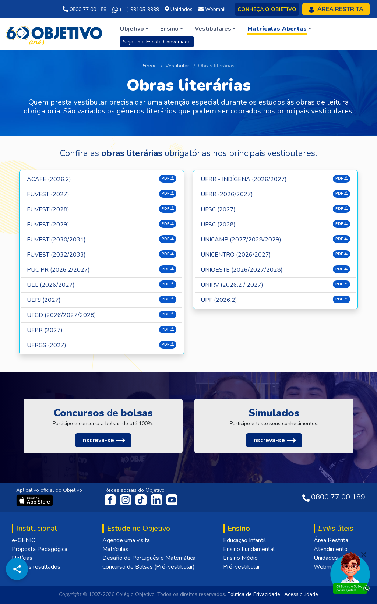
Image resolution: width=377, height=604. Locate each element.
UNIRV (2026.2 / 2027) (232, 285)
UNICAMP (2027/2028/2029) (241, 240)
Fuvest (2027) (48, 194)
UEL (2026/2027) (51, 285)
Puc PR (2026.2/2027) (58, 270)
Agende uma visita (126, 540)
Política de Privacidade (254, 594)
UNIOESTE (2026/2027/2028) (242, 270)
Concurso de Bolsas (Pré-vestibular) (148, 567)
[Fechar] (364, 555)
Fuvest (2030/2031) (56, 240)
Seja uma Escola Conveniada (157, 41)
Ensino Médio (240, 558)
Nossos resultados (36, 567)
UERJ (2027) (44, 300)
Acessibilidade (301, 594)
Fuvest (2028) (48, 209)
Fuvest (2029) (48, 224)
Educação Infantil (244, 540)
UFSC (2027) (218, 209)
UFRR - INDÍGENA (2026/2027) (244, 179)
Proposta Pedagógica (39, 549)
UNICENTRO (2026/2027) (236, 255)
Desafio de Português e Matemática (148, 558)
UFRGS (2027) (46, 345)
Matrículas (115, 549)
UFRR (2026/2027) (227, 194)
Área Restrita (331, 540)
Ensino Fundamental (249, 549)
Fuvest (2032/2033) (56, 255)
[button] (134, 28)
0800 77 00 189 (84, 9)
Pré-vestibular (241, 567)
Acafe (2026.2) (49, 179)
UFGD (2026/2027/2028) (61, 315)
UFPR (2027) (45, 330)
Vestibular (177, 65)
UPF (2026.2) (219, 300)
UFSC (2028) (218, 224)
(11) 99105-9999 (135, 9)
